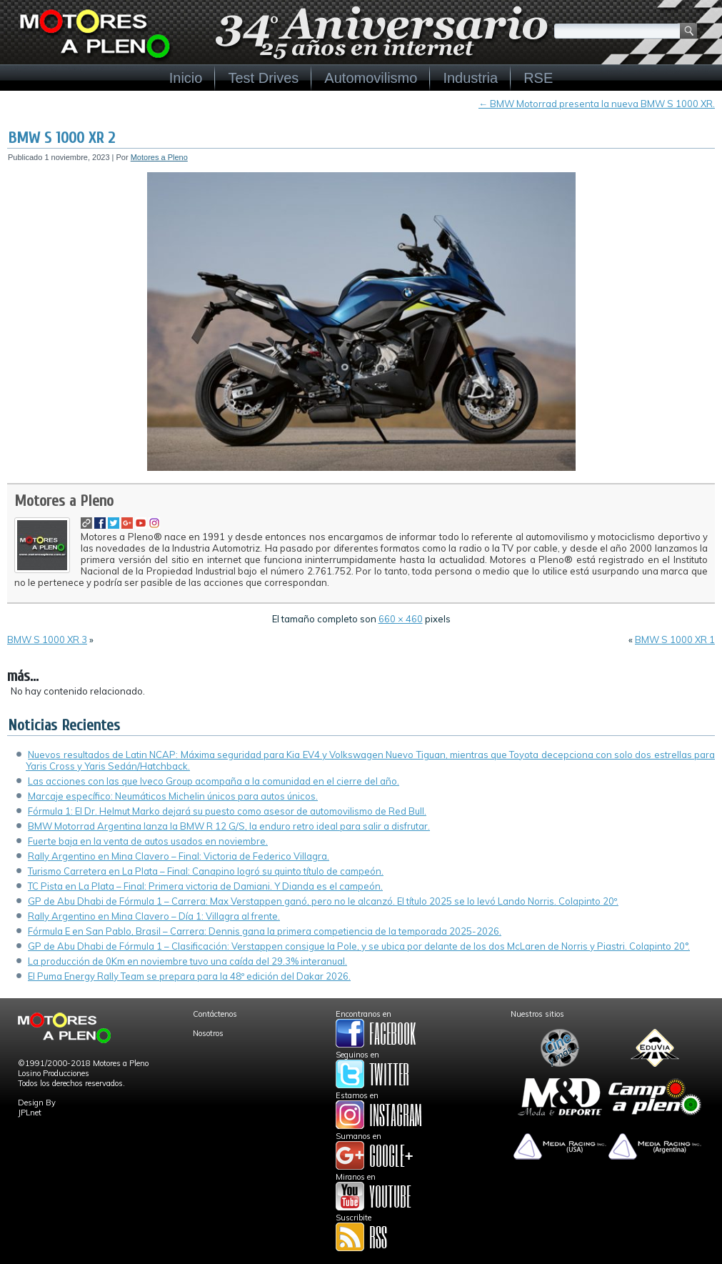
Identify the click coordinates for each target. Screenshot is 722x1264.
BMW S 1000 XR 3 (47, 639)
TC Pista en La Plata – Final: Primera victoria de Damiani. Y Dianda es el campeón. (205, 886)
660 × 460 (400, 618)
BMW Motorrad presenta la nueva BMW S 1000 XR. (596, 103)
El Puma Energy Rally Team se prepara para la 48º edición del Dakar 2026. (189, 976)
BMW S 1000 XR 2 (61, 138)
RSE (538, 78)
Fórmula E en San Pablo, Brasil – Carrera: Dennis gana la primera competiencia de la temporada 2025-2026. (264, 931)
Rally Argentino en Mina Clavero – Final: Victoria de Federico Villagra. (178, 856)
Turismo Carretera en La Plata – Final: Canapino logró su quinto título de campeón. (205, 871)
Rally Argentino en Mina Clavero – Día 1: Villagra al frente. (154, 916)
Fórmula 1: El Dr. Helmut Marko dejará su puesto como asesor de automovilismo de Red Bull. (227, 811)
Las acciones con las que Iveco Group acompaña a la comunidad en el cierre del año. (213, 781)
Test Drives (263, 78)
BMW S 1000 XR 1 (675, 639)
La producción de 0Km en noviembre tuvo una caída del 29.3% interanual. (187, 961)
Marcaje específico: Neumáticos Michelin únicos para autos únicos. (173, 796)
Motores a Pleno (159, 157)
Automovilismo (370, 78)
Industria (470, 78)
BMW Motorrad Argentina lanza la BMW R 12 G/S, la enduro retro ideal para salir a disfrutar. (229, 826)
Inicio (186, 78)
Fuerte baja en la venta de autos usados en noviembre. (148, 841)
